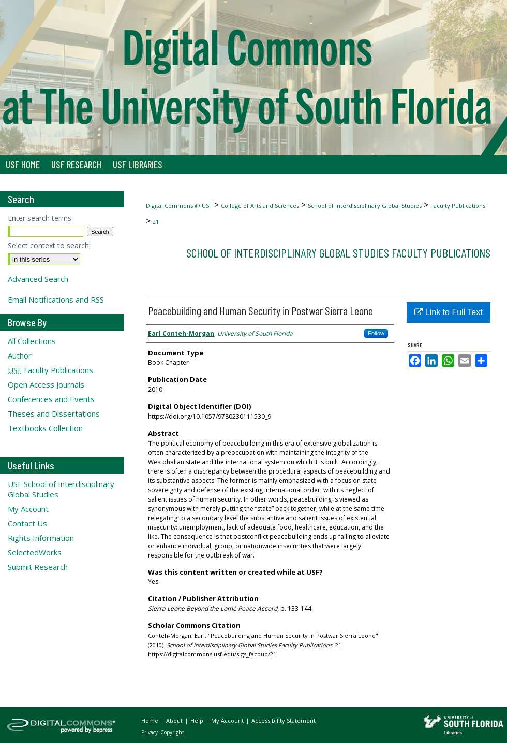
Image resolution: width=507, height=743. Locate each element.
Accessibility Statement (283, 720)
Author (20, 355)
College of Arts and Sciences (260, 205)
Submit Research (38, 567)
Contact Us (27, 523)
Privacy (150, 732)
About (175, 720)
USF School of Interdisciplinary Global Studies (61, 489)
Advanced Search (38, 279)
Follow (376, 333)
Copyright (172, 732)
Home (150, 720)
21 (156, 221)
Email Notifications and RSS (56, 299)
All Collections (32, 341)
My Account (28, 509)
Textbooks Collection (45, 428)
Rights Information (41, 538)
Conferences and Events (51, 399)
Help (197, 720)
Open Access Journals (46, 384)
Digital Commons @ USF (179, 205)
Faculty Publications (457, 205)
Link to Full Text (448, 312)
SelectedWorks (35, 552)
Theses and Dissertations (54, 413)
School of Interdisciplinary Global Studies (365, 205)
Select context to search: (49, 245)
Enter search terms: (40, 218)
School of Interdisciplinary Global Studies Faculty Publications (338, 252)
